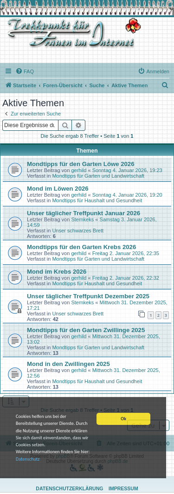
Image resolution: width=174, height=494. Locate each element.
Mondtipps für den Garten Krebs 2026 (81, 247)
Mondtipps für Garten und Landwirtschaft (98, 176)
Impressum (123, 488)
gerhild (78, 170)
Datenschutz (27, 459)
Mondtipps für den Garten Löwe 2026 (81, 163)
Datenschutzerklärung (69, 488)
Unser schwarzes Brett (77, 230)
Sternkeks (82, 219)
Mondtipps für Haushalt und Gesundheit (97, 200)
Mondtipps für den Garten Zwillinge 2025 (86, 330)
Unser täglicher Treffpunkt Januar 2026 (83, 213)
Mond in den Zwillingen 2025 (68, 363)
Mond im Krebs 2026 (56, 271)
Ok (123, 419)
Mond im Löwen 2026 (58, 188)
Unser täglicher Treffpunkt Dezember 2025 (88, 296)
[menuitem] (24, 71)
